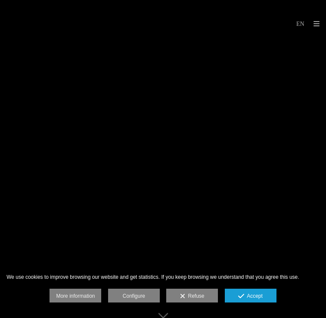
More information (75, 296)
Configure (134, 296)
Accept (250, 296)
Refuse (192, 296)
